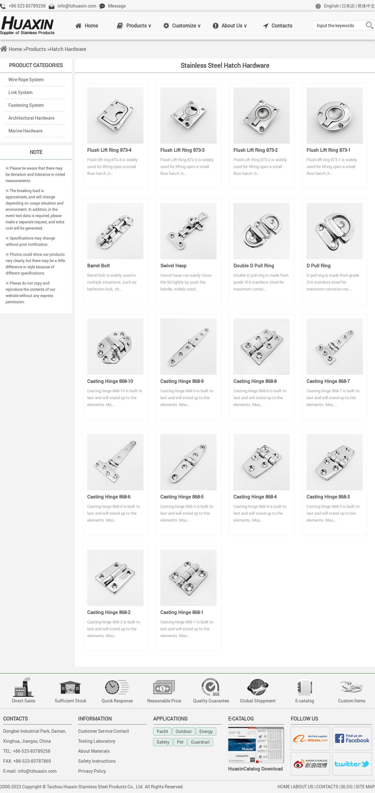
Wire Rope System (26, 79)
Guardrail (200, 742)
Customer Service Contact (103, 731)
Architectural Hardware (31, 118)
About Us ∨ (230, 25)
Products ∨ (134, 25)
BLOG (347, 787)
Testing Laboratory (96, 741)
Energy (206, 731)
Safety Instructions (97, 761)
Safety (163, 742)
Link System (20, 92)
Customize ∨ (182, 25)
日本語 (348, 6)
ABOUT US (303, 787)
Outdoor (184, 731)
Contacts (277, 25)
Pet (180, 742)
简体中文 (366, 6)
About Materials (94, 751)
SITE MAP (365, 787)
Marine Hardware (25, 131)
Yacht (162, 731)
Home (86, 25)
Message (117, 6)
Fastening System (26, 105)
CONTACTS (327, 787)
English (331, 6)
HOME (284, 787)
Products (36, 49)
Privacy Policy (92, 771)
